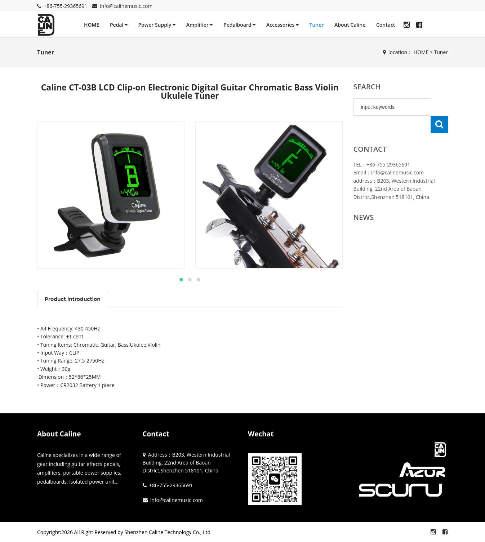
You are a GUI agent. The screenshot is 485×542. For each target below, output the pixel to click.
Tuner (316, 24)
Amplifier (199, 24)
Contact (385, 24)
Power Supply (156, 24)
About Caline (349, 24)
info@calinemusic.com (126, 6)
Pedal (119, 24)
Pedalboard (239, 24)
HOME (91, 24)
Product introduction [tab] (73, 299)
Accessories (282, 24)
